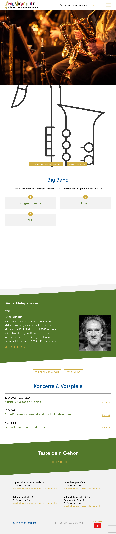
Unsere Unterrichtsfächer (46, 164)
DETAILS (106, 402)
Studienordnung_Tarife (47, 372)
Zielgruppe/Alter (30, 200)
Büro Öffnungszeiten (25, 522)
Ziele (30, 217)
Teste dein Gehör (58, 461)
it (99, 5)
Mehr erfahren (15, 347)
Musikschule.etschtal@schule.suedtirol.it (83, 488)
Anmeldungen (77, 164)
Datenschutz (76, 523)
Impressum (61, 523)
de (94, 5)
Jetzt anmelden (73, 372)
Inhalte (85, 200)
